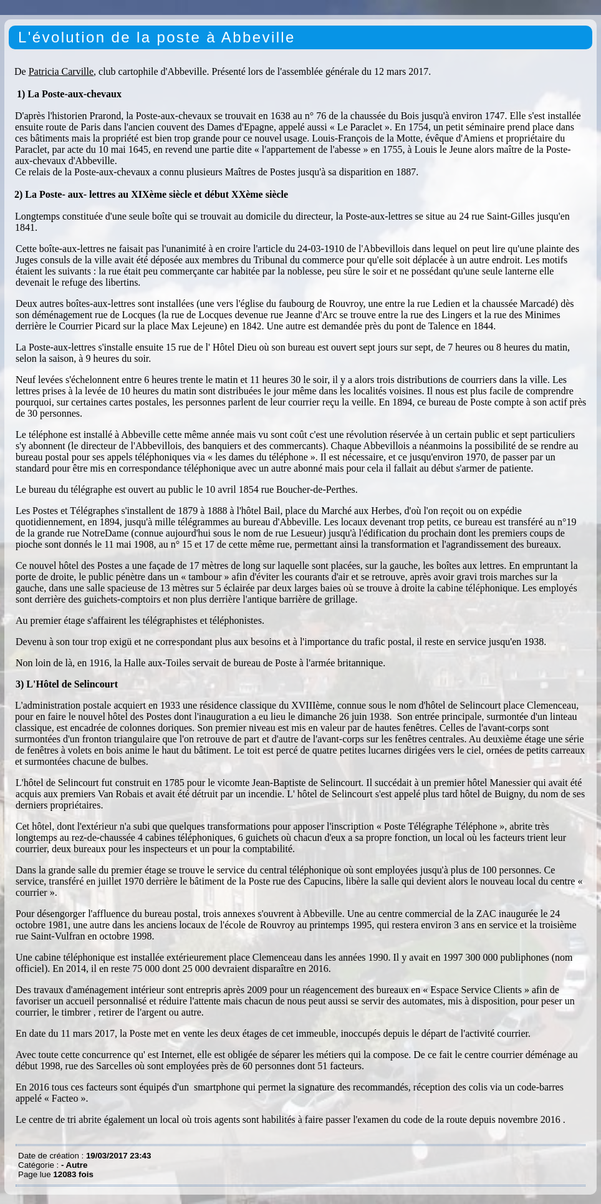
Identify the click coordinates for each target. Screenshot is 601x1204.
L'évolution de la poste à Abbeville (157, 37)
